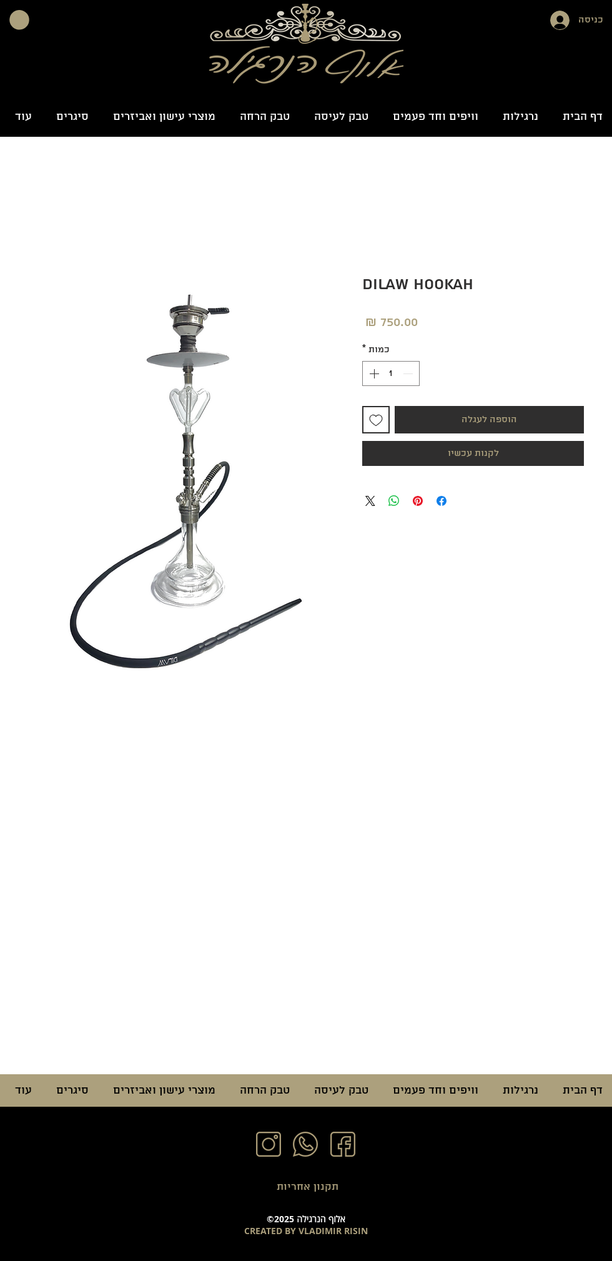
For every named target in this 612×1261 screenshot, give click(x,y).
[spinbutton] (391, 373)
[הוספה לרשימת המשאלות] (376, 419)
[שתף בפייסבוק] (441, 500)
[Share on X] (370, 500)
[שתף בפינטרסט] (417, 500)
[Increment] (373, 373)
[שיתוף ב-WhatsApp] (394, 500)
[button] (19, 20)
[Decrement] (409, 373)
